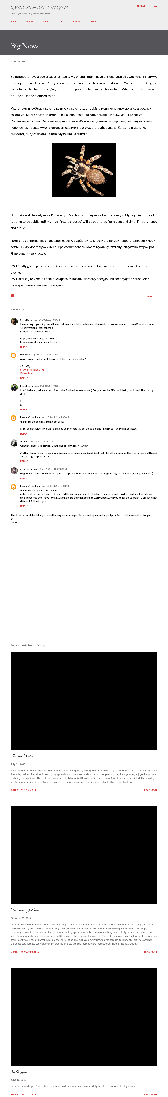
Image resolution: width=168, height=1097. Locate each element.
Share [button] (150, 296)
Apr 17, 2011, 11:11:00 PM (55, 486)
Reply (24, 346)
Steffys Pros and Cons (32, 369)
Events (94, 21)
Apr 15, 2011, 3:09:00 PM (42, 441)
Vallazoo (19, 1071)
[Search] (141, 6)
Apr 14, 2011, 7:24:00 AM (47, 319)
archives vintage (28, 469)
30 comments (29, 1094)
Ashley (23, 441)
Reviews (77, 21)
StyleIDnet (26, 319)
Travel (60, 21)
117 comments (30, 951)
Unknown (25, 354)
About (29, 21)
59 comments (29, 790)
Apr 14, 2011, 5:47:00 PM (48, 386)
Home (14, 21)
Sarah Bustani (24, 756)
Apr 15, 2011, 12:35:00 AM (55, 417)
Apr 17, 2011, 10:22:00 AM (53, 469)
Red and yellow (25, 910)
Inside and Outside (40, 7)
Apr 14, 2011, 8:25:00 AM (45, 354)
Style (45, 21)
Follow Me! (26, 373)
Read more (150, 790)
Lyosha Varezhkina (30, 417)
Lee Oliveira (26, 386)
